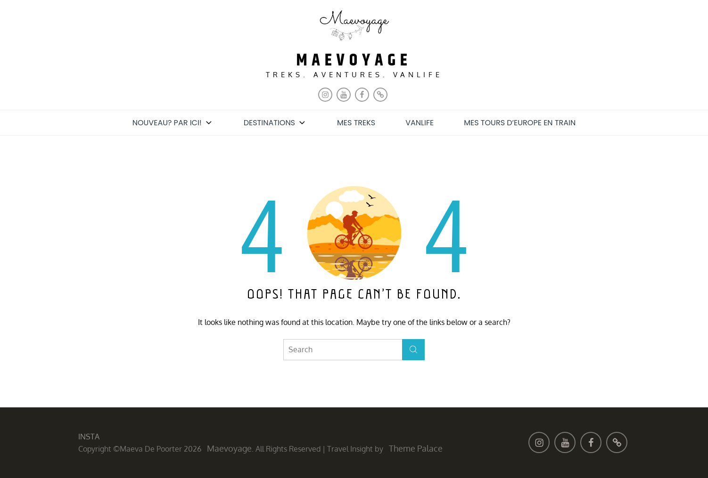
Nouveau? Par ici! (173, 122)
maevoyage (354, 60)
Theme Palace (416, 448)
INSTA (88, 436)
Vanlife (419, 122)
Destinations (275, 122)
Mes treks (356, 122)
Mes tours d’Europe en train (520, 122)
